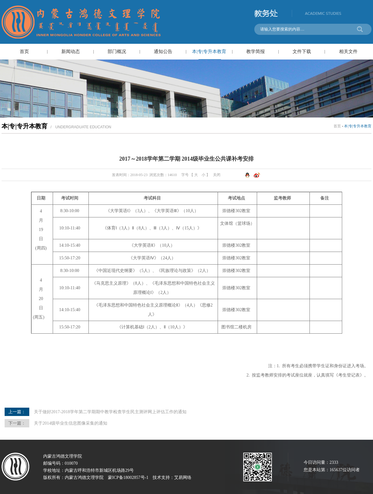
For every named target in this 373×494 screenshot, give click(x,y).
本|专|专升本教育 (209, 51)
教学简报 (255, 51)
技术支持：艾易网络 (172, 477)
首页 (24, 51)
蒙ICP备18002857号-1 (128, 477)
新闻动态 (70, 51)
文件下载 (302, 51)
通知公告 (163, 51)
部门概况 (117, 51)
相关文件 (348, 51)
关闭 (216, 175)
